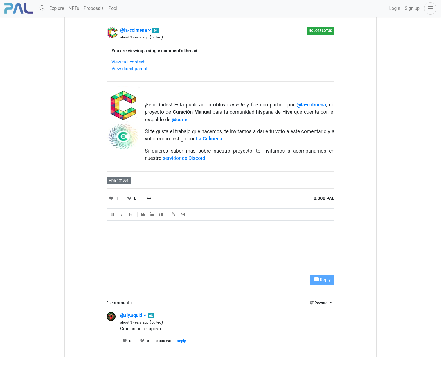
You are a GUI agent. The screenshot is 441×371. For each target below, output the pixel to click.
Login (394, 8)
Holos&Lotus (320, 31)
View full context (128, 62)
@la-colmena (135, 30)
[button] (429, 8)
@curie (179, 119)
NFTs (74, 8)
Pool (112, 8)
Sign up (412, 8)
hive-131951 (119, 181)
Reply (322, 280)
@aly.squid (133, 315)
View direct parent (129, 68)
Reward (319, 303)
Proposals (94, 8)
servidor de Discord (184, 158)
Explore (56, 8)
